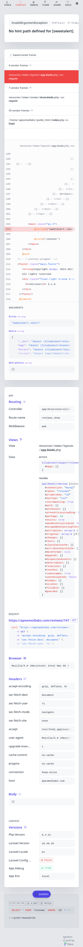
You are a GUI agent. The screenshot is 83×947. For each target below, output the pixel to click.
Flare (68, 944)
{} (57, 466)
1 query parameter (22, 918)
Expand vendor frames (23, 55)
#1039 (76, 484)
